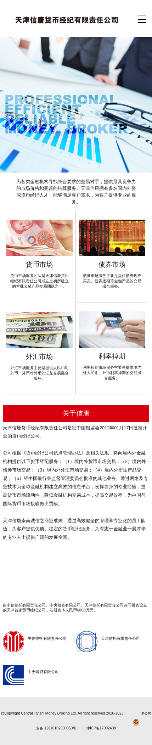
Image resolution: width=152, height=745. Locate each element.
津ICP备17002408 (101, 728)
